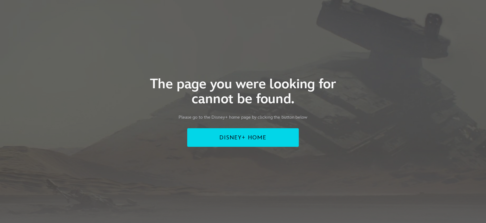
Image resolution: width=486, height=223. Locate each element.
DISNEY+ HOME (243, 137)
